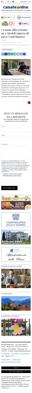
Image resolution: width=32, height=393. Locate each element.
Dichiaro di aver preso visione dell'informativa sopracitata (12, 175)
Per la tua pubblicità (16, 371)
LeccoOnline (15, 354)
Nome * (3, 126)
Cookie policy (16, 360)
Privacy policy (5, 360)
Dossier (3, 40)
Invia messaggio (9, 188)
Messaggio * (5, 144)
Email (3, 135)
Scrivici (16, 368)
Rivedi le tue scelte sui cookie (10, 362)
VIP (12, 356)
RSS (2, 356)
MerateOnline (24, 354)
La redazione (5, 354)
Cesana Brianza (7, 49)
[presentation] (14, 181)
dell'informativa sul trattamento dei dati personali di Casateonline (14, 164)
